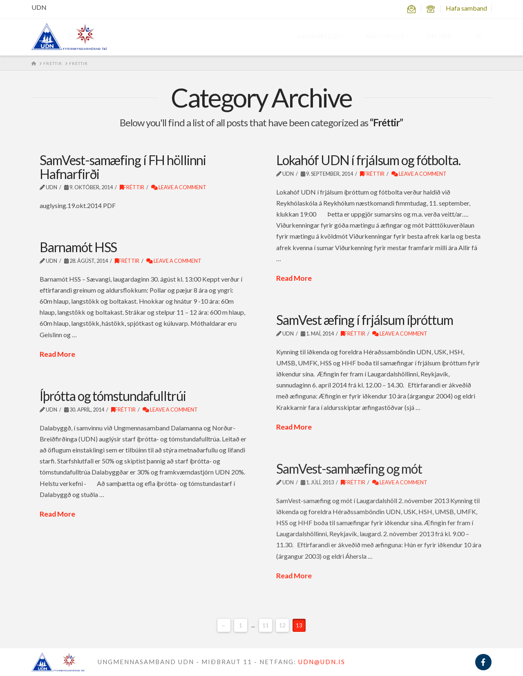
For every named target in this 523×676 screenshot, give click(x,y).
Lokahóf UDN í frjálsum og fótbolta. (368, 160)
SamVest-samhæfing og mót (349, 469)
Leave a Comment (178, 187)
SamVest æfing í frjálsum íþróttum (364, 320)
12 (282, 625)
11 (265, 625)
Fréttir (132, 187)
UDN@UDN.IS (321, 661)
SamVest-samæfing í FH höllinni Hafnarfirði (123, 167)
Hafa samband (466, 8)
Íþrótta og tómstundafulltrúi (113, 396)
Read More (294, 278)
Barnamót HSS (78, 247)
